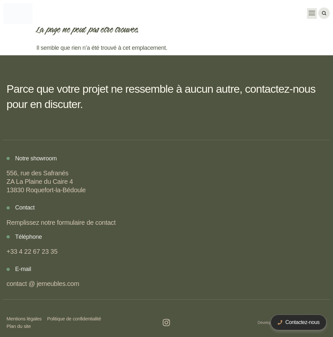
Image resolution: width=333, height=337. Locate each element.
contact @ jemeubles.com (43, 283)
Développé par (270, 322)
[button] (312, 13)
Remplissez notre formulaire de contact (61, 222)
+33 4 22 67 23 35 (32, 251)
